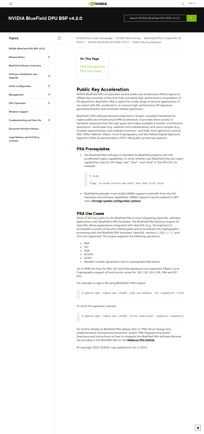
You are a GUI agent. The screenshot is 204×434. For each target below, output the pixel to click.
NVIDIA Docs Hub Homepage (95, 38)
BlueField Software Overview (25, 65)
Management (16, 94)
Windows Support (18, 111)
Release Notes (17, 57)
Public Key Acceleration (147, 42)
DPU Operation (17, 103)
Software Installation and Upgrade (23, 76)
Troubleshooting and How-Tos (25, 120)
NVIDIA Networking (128, 38)
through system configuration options (116, 200)
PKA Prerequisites (92, 66)
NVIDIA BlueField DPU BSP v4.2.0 (108, 42)
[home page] (97, 4)
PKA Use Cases (90, 71)
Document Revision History (24, 128)
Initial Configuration (20, 86)
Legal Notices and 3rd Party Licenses (24, 139)
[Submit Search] (192, 18)
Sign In (192, 3)
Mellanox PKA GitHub (140, 340)
